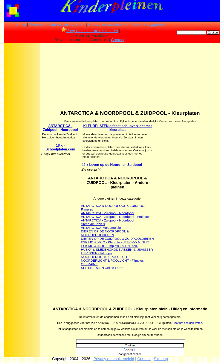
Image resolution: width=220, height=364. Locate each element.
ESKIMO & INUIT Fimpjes (99, 246)
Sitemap (161, 359)
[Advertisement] (22, 111)
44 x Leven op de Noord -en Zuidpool (112, 165)
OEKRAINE (89, 264)
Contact (117, 40)
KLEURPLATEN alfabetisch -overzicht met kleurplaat (117, 128)
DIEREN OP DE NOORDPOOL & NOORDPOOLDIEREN (105, 233)
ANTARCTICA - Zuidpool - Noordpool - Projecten (116, 216)
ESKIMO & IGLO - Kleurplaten (102, 242)
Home (21, 24)
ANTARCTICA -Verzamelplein (102, 227)
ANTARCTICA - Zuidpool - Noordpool (60, 128)
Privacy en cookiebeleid (108, 24)
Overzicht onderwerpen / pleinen (57, 24)
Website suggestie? (148, 24)
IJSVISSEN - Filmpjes (96, 253)
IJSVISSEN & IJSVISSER (134, 249)
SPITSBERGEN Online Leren (102, 268)
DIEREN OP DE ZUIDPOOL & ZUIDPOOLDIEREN (117, 238)
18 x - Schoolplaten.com (60, 147)
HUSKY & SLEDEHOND (98, 249)
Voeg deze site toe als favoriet (89, 31)
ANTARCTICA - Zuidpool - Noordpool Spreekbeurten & (107, 222)
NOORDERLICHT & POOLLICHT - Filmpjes (112, 260)
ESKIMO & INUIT (136, 242)
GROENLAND (128, 246)
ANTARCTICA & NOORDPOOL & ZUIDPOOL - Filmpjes (114, 207)
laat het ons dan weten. (188, 323)
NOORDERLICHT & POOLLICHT (105, 257)
